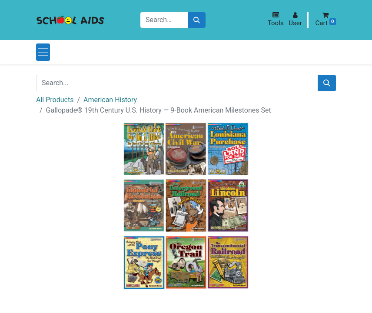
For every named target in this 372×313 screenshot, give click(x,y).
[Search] (197, 20)
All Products (54, 100)
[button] (276, 19)
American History (110, 100)
